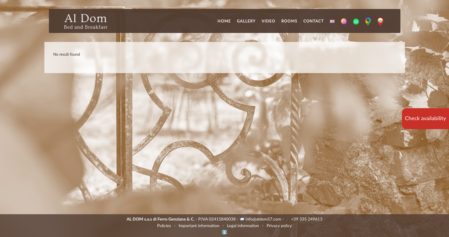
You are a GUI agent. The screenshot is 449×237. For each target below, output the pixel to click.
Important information (198, 225)
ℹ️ (224, 232)
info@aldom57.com (263, 218)
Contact (314, 21)
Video (268, 21)
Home (224, 21)
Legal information (243, 225)
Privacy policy (279, 225)
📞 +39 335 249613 (303, 218)
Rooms (289, 21)
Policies (164, 225)
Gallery (246, 21)
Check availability (425, 118)
